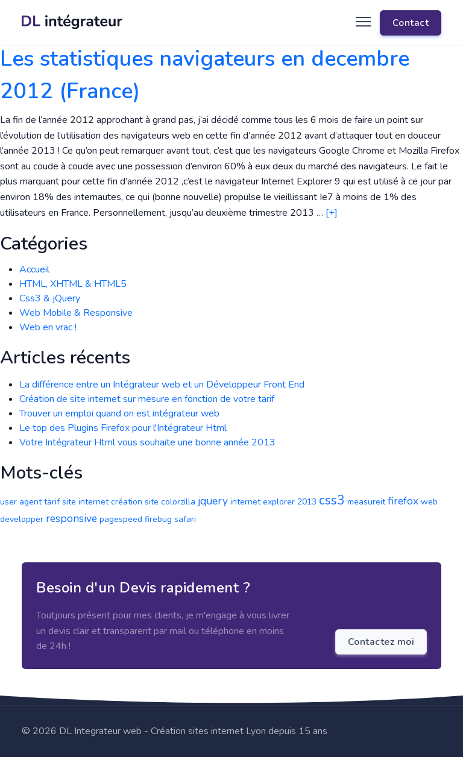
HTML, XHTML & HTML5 (73, 284)
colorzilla (178, 501)
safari (185, 519)
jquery (213, 501)
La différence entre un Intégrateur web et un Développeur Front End (161, 384)
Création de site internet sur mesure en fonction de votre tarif (146, 399)
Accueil (34, 269)
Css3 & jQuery (49, 298)
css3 (332, 500)
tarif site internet (76, 501)
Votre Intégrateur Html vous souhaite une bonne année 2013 (147, 442)
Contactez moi (381, 642)
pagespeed (120, 519)
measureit (366, 501)
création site (135, 501)
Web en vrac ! (48, 327)
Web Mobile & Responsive (76, 312)
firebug (158, 519)
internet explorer (262, 501)
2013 (307, 501)
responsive (71, 518)
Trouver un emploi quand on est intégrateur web (119, 413)
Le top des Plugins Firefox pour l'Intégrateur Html (123, 428)
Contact (410, 23)
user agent (21, 501)
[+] (332, 212)
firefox (403, 501)
